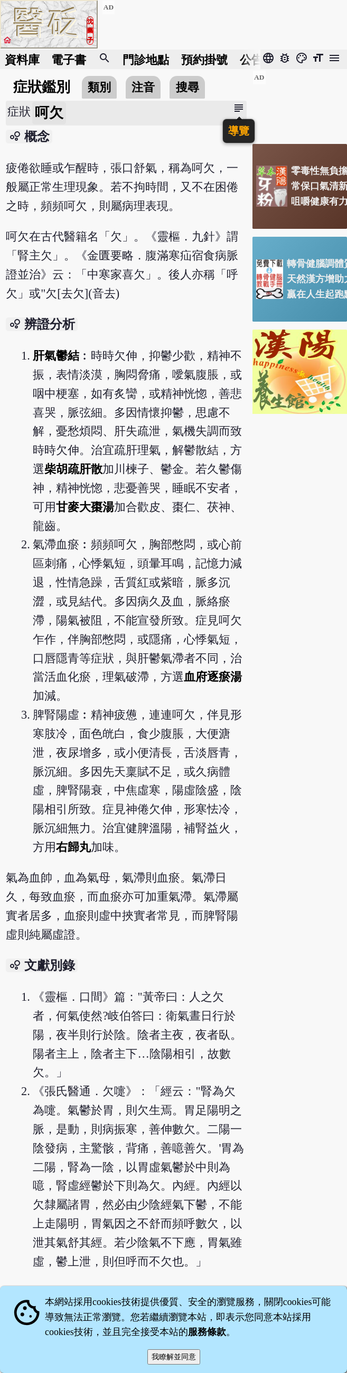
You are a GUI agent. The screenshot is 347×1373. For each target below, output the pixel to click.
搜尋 (187, 87)
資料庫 (22, 59)
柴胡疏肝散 (73, 469)
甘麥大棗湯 (85, 507)
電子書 (68, 59)
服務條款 (207, 1332)
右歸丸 (73, 847)
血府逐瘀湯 (213, 676)
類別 (99, 87)
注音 (143, 87)
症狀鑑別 (41, 87)
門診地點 (146, 59)
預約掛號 (204, 59)
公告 (251, 59)
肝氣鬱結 (56, 355)
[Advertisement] (299, 103)
